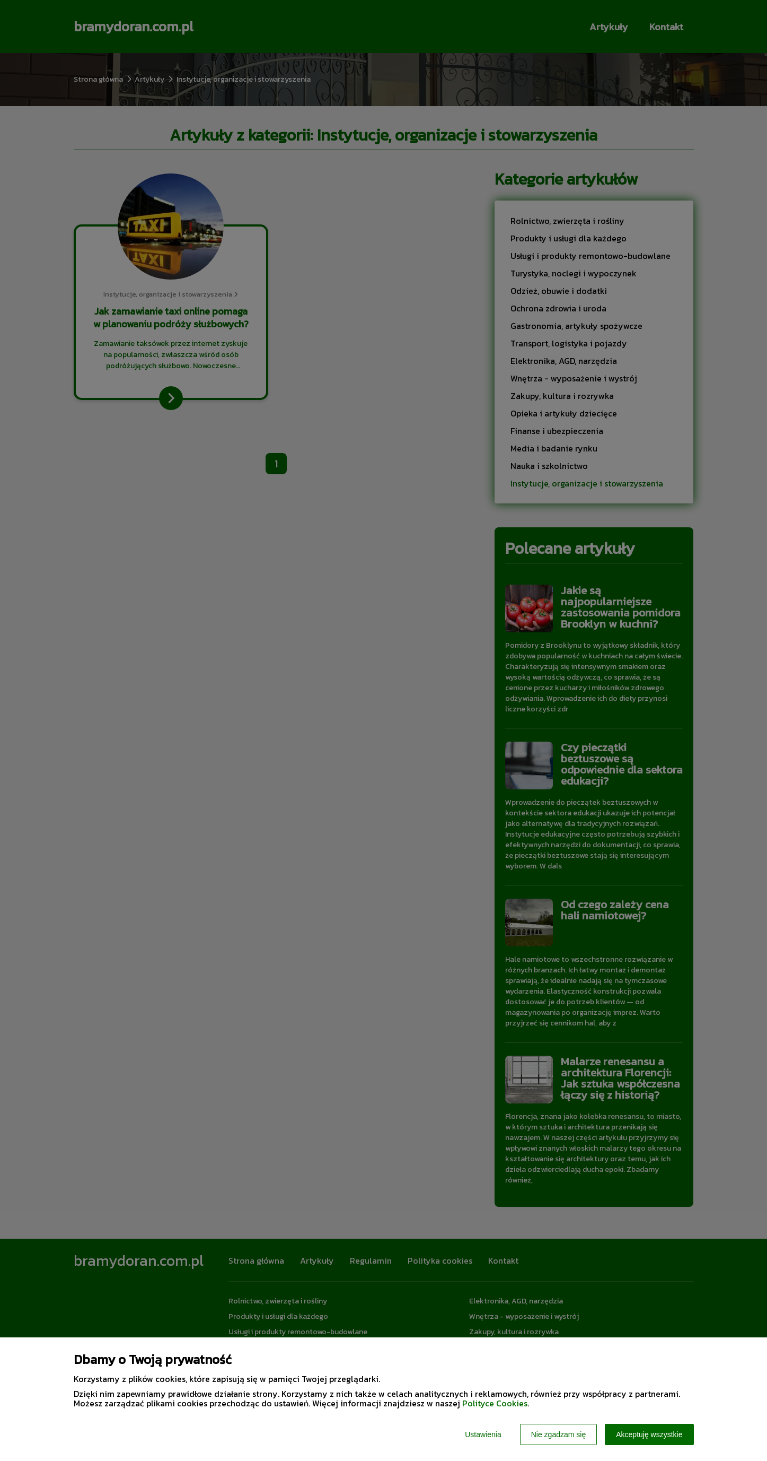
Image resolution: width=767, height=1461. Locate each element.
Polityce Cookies (494, 1403)
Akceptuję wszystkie (649, 1434)
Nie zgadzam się (558, 1434)
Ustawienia (483, 1434)
